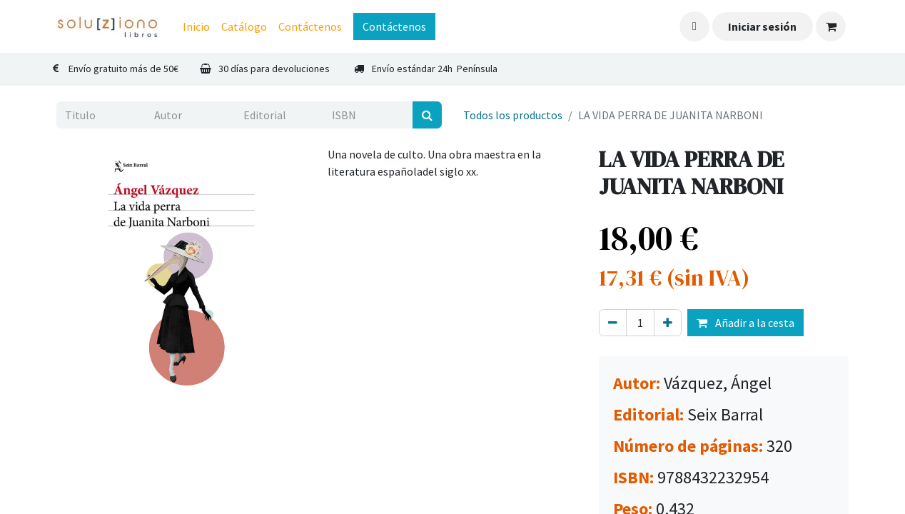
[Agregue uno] (668, 322)
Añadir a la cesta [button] (745, 323)
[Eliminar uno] (613, 322)
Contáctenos (394, 26)
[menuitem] (196, 26)
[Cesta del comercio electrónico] (831, 26)
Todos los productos (512, 115)
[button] (694, 26)
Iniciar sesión (762, 26)
